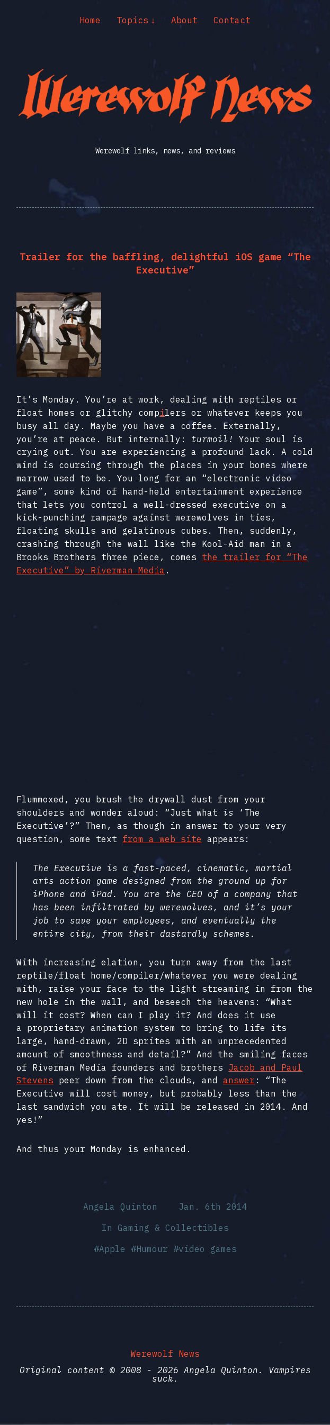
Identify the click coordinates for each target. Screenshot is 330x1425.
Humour (152, 1249)
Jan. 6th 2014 (213, 1206)
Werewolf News (165, 1353)
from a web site (162, 839)
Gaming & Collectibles (173, 1227)
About (184, 20)
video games (208, 1249)
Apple (112, 1249)
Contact (232, 20)
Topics (132, 20)
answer (239, 1080)
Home (90, 20)
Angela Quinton (120, 1206)
